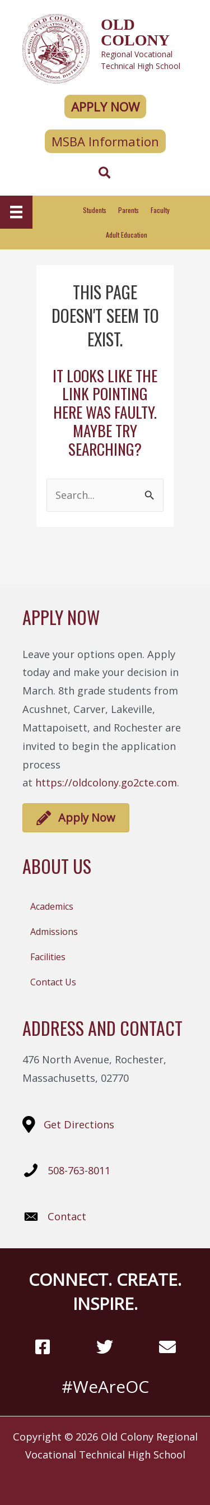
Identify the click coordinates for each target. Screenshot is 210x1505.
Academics (51, 906)
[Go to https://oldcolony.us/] (105, 47)
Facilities (48, 957)
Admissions (54, 931)
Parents (128, 210)
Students (94, 210)
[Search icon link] (105, 174)
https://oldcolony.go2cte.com (106, 782)
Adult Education (126, 234)
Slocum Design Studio (124, 1479)
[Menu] (16, 212)
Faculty (160, 210)
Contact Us (53, 982)
